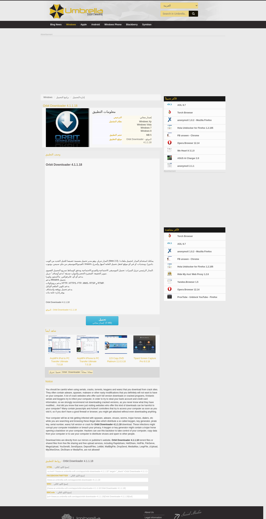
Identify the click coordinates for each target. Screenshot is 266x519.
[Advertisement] (133, 62)
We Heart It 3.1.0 (185, 150)
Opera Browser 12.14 (188, 143)
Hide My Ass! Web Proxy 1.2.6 (193, 274)
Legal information (153, 517)
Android (95, 24)
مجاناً (84, 372)
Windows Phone (113, 24)
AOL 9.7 (181, 105)
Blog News (56, 24)
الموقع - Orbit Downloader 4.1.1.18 (61, 310)
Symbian (146, 24)
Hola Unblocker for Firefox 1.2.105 (195, 128)
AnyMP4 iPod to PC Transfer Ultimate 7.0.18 (59, 361)
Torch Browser (185, 112)
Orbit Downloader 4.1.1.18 (64, 164)
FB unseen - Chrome (188, 135)
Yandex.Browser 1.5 (187, 282)
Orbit (64, 372)
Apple (84, 24)
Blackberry (132, 24)
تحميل (58, 372)
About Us (149, 512)
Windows (71, 24)
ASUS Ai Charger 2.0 (188, 158)
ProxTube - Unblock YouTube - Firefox (197, 297)
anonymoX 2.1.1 (185, 166)
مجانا (90, 372)
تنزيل (51, 372)
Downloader (74, 372)
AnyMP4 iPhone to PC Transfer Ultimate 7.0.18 (88, 361)
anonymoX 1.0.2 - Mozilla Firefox (194, 120)
